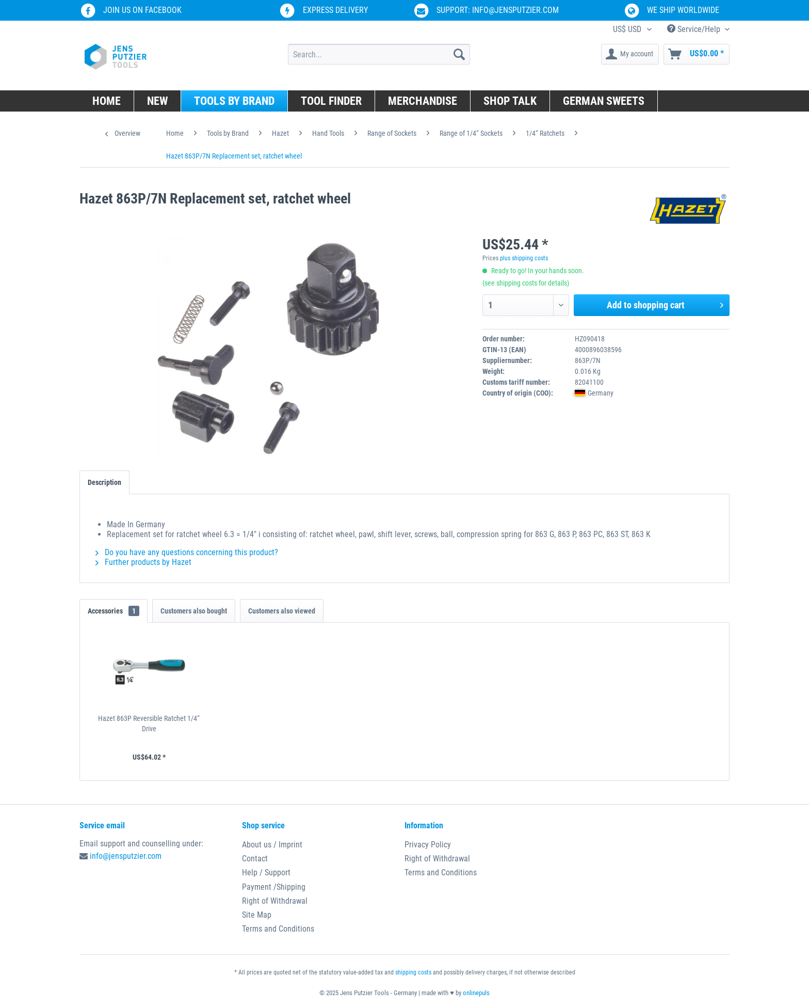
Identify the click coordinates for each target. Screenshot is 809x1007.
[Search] (459, 54)
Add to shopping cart (665, 303)
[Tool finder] (331, 101)
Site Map (256, 915)
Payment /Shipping (273, 887)
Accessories (113, 611)
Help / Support (266, 872)
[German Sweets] (604, 101)
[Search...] (379, 54)
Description (104, 482)
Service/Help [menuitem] (694, 29)
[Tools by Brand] (234, 101)
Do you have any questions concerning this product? (186, 552)
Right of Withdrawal (275, 901)
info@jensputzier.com (125, 856)
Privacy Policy (428, 844)
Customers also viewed (281, 611)
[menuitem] (379, 54)
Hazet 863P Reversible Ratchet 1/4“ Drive (149, 723)
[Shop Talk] (510, 101)
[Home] (106, 101)
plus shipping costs (524, 258)
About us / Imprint (272, 844)
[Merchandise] (423, 101)
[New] (157, 101)
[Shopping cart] (697, 54)
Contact (255, 858)
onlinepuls (476, 993)
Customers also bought (193, 611)
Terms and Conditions (278, 929)
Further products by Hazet (143, 562)
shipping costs (413, 972)
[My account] (630, 54)
